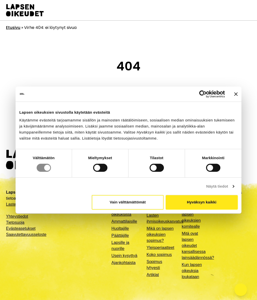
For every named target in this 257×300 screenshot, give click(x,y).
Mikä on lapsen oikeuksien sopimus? (160, 234)
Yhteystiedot (17, 216)
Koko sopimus (159, 254)
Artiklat (153, 275)
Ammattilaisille (124, 221)
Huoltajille (120, 228)
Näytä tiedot (217, 186)
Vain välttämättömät (128, 202)
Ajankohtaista (123, 263)
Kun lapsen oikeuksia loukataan (192, 271)
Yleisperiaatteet (160, 247)
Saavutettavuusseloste (26, 234)
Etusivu (13, 27)
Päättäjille (120, 235)
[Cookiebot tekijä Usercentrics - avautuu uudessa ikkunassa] (203, 94)
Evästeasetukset (20, 228)
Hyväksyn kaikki (201, 202)
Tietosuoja (15, 222)
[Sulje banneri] (236, 94)
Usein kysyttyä (124, 255)
